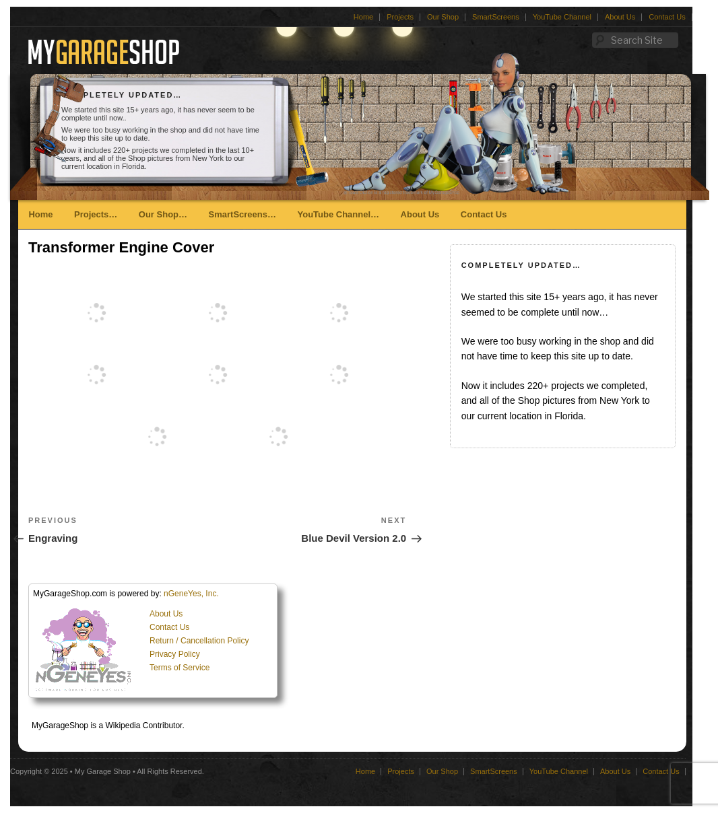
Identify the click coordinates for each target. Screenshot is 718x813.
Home (363, 17)
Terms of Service (179, 667)
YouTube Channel (562, 17)
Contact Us (667, 17)
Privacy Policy (175, 654)
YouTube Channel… (338, 214)
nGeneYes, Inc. (191, 593)
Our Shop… (163, 214)
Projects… (95, 214)
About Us (620, 17)
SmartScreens (495, 17)
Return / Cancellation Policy (199, 640)
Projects (400, 17)
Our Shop (443, 17)
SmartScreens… (242, 214)
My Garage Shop (103, 771)
